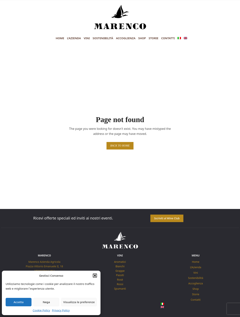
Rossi (120, 284)
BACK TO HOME (120, 145)
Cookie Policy (41, 310)
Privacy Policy (61, 310)
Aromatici (120, 262)
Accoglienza (125, 38)
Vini (87, 38)
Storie (153, 38)
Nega (46, 302)
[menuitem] (179, 38)
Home (60, 38)
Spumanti (120, 288)
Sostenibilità (103, 38)
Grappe (120, 271)
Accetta (18, 302)
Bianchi (120, 266)
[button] (95, 275)
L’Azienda (74, 38)
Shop (142, 38)
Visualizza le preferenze (79, 302)
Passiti (120, 275)
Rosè (120, 279)
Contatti (168, 38)
